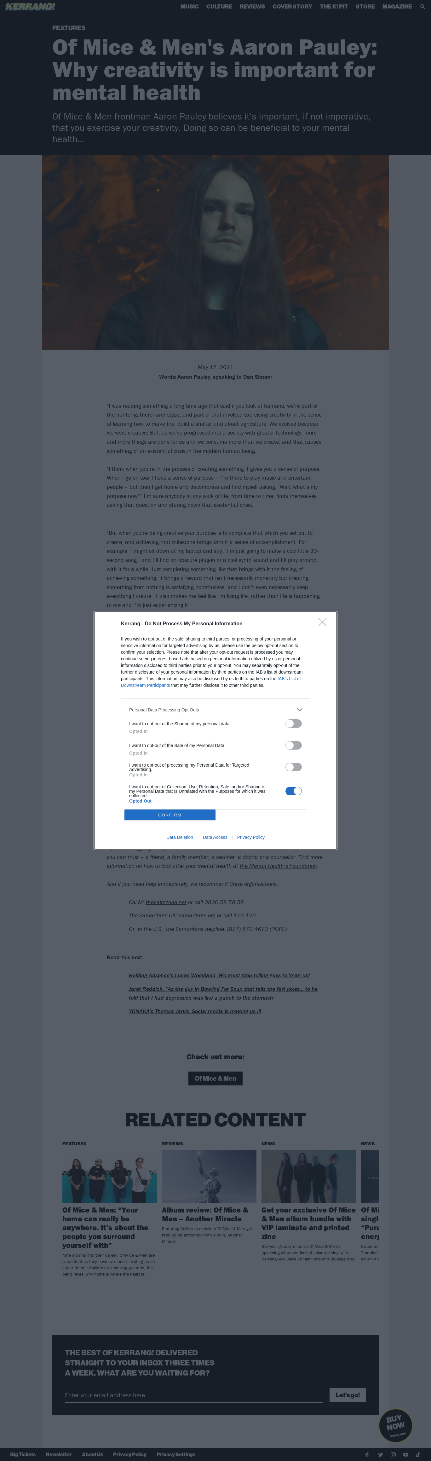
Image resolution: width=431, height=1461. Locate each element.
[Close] (324, 624)
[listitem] (215, 709)
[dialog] (215, 730)
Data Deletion (179, 837)
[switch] (293, 723)
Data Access (215, 837)
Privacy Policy (251, 837)
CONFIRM (170, 815)
